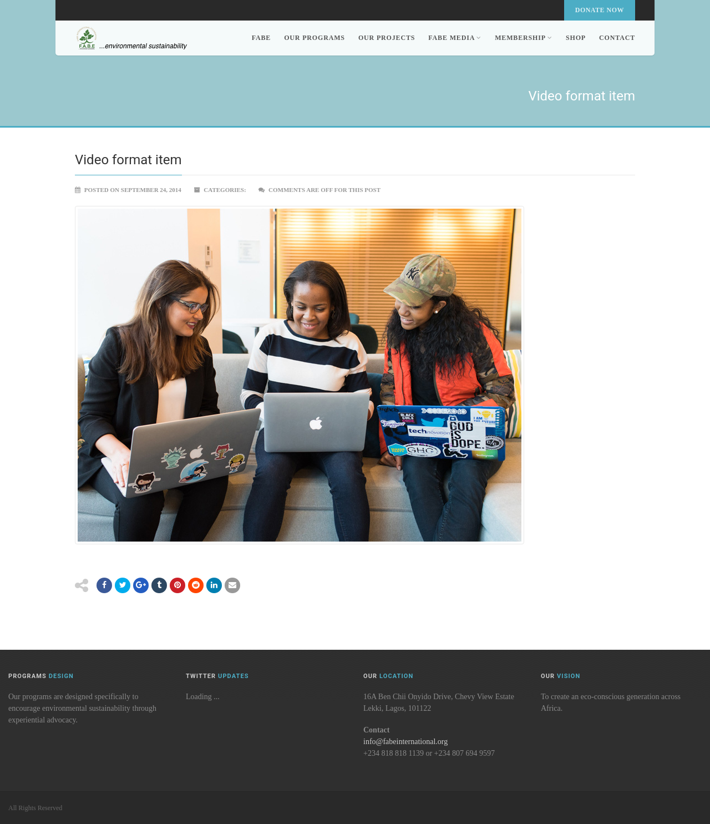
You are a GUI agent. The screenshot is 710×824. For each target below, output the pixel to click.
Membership (523, 38)
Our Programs (314, 38)
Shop (576, 38)
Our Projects (386, 38)
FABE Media (454, 38)
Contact (617, 38)
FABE (261, 38)
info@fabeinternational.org (405, 741)
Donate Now (599, 10)
